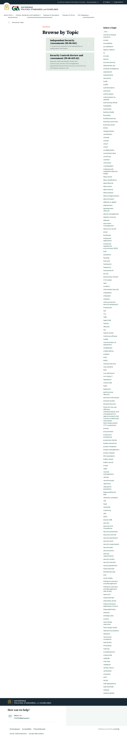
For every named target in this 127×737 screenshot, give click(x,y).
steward (106, 612)
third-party (107, 645)
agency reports (109, 49)
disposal (106, 220)
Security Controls (109, 535)
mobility (106, 354)
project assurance (109, 443)
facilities (106, 258)
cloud (105, 144)
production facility (110, 440)
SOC (104, 575)
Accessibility (26, 729)
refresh (106, 477)
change (106, 137)
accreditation (108, 46)
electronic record (109, 229)
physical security (109, 404)
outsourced (107, 383)
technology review (110, 627)
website (106, 690)
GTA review (107, 280)
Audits (105, 84)
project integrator (110, 446)
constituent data (109, 153)
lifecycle (106, 326)
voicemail (106, 674)
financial (106, 261)
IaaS (104, 283)
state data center (109, 601)
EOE (104, 251)
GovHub (116, 729)
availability (107, 106)
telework (106, 634)
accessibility (107, 43)
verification (107, 671)
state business (108, 597)
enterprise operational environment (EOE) (110, 246)
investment (107, 307)
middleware (107, 348)
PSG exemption (109, 456)
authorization (108, 94)
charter (106, 140)
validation (107, 664)
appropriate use (109, 65)
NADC (105, 360)
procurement (108, 431)
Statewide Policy (109, 609)
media (105, 339)
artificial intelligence (111, 68)
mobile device (108, 351)
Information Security (111, 289)
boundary (107, 115)
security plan (108, 547)
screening (107, 510)
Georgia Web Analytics (36, 733)
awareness (107, 109)
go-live (105, 274)
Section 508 (107, 520)
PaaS (105, 386)
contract (106, 159)
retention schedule (110, 497)
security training (109, 562)
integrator (107, 296)
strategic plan (108, 616)
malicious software (110, 336)
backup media (108, 112)
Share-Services (108, 568)
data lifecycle (108, 183)
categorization (108, 131)
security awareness (110, 531)
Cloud (105, 147)
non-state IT (108, 376)
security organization (111, 544)
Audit (105, 81)
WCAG (105, 680)
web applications (109, 683)
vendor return (108, 668)
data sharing (108, 189)
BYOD (105, 128)
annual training (109, 62)
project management (111, 449)
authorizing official (110, 102)
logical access (108, 333)
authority (106, 91)
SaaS (105, 504)
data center (107, 177)
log (104, 330)
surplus (106, 619)
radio (105, 468)
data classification (110, 180)
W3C (105, 677)
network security (109, 364)
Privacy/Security (39, 729)
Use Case (106, 661)
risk (104, 501)
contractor (107, 163)
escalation (107, 254)
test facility (107, 642)
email (105, 232)
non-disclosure (108, 373)
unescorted (107, 655)
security (106, 523)
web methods (108, 687)
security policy (108, 550)
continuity (107, 156)
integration (107, 292)
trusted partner (109, 652)
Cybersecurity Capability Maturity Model (110, 171)
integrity (106, 299)
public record (108, 462)
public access (108, 459)
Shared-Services (109, 572)
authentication (109, 88)
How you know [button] (92, 2)
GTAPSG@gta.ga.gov (21, 718)
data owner (107, 186)
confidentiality (108, 150)
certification (107, 134)
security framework (110, 538)
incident (106, 286)
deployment (107, 205)
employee (107, 235)
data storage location (111, 196)
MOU (105, 357)
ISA (104, 311)
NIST (105, 370)
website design (108, 693)
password (106, 389)
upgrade (106, 658)
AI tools (106, 56)
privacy (106, 428)
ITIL (104, 314)
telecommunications (111, 630)
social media (108, 578)
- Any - (105, 31)
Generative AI (108, 270)
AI (104, 53)
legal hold (107, 320)
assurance (107, 78)
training (106, 649)
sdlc (104, 513)
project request (109, 453)
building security (109, 118)
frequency (107, 267)
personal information (111, 397)
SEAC (105, 516)
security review (108, 559)
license (106, 323)
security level (108, 541)
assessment (107, 72)
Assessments (108, 75)
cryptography (108, 166)
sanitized (106, 507)
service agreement (110, 565)
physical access (109, 401)
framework (107, 264)
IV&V (105, 317)
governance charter (110, 277)
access (105, 40)
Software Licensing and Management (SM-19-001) (110, 589)
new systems (108, 367)
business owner (109, 125)
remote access (108, 480)
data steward (108, 192)
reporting (106, 483)
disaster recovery (109, 217)
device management (111, 214)
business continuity (110, 121)
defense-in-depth (109, 202)
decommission (108, 199)
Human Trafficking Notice (18, 733)
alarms (105, 59)
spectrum (107, 594)
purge (105, 465)
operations (107, 379)
